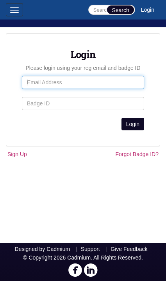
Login (147, 10)
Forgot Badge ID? (137, 154)
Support (90, 249)
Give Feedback (129, 249)
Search (120, 10)
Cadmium (58, 249)
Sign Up (17, 154)
